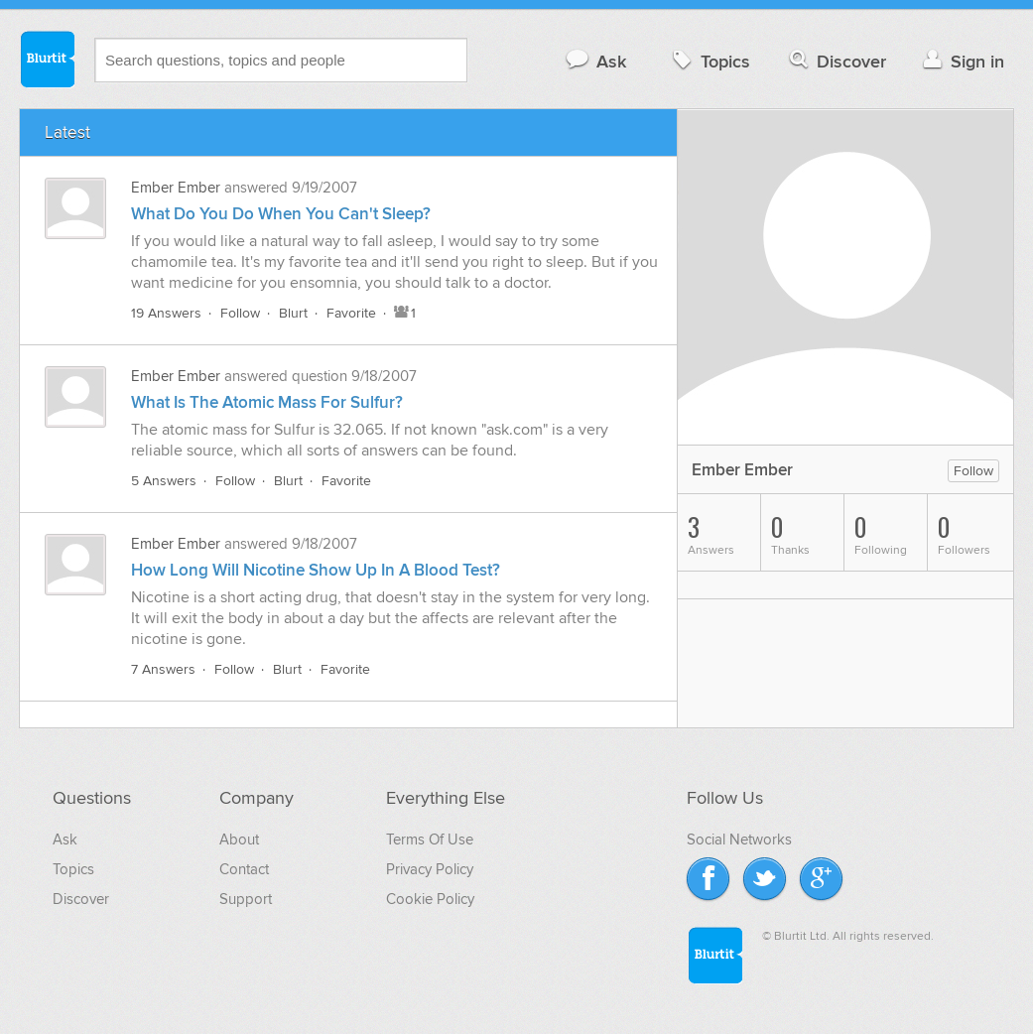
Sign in (961, 61)
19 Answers (166, 313)
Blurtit (46, 58)
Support (245, 899)
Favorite (351, 313)
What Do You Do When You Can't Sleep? (281, 214)
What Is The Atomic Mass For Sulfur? (267, 403)
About (239, 839)
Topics (709, 61)
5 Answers (163, 480)
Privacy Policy (429, 869)
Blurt (293, 313)
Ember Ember (175, 187)
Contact (244, 869)
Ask (595, 61)
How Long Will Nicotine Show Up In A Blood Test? (315, 571)
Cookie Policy (430, 899)
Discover (836, 61)
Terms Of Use (429, 839)
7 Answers (163, 669)
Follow (240, 313)
